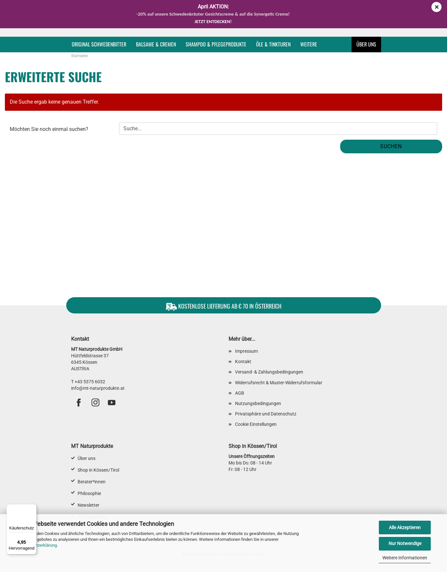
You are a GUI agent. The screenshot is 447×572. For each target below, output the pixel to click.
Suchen (391, 146)
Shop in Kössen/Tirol (98, 470)
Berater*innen (92, 481)
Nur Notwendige (405, 543)
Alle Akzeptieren (405, 527)
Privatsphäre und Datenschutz (265, 413)
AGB (239, 393)
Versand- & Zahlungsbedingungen (269, 372)
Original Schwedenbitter (99, 44)
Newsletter (88, 505)
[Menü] (33, 508)
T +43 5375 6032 (88, 381)
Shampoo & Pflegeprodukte (216, 44)
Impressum (246, 351)
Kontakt (243, 361)
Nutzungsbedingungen (258, 403)
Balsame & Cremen (156, 44)
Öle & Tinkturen (273, 44)
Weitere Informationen (404, 557)
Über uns (366, 44)
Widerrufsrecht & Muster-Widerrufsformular (278, 382)
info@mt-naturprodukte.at (98, 388)
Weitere (308, 44)
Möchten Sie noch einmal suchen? (49, 129)
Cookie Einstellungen (256, 424)
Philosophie (89, 493)
